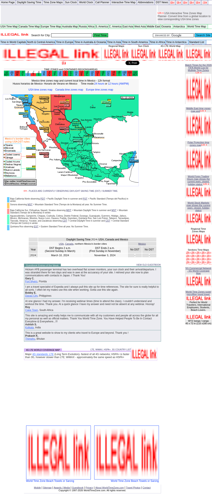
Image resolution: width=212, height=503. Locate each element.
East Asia (127, 26)
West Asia (140, 26)
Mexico (142, 244)
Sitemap (47, 487)
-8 (28, 72)
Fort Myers (31, 281)
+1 (76, 72)
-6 (38, 72)
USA (61, 244)
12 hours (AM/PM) (118, 83)
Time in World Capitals (13, 42)
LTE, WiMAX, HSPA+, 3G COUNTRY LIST (110, 349)
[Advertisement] (79, 14)
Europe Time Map (51, 26)
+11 (130, 72)
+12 (135, 72)
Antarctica (179, 26)
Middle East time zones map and (198, 109)
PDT (42, 198)
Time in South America (135, 42)
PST (85, 198)
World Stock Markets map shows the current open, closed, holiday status (198, 206)
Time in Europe (64, 42)
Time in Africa (157, 42)
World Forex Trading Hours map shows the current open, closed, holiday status (198, 180)
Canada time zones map (69, 89)
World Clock (86, 2)
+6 (103, 72)
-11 (11, 72)
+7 (108, 72)
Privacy (89, 487)
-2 (60, 72)
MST (29, 204)
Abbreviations (146, 2)
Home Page (8, 2)
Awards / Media (62, 487)
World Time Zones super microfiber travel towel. (198, 293)
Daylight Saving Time (29, 2)
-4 (49, 72)
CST (107, 220)
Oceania (166, 26)
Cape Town (31, 310)
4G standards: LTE (43, 354)
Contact (147, 487)
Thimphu (30, 338)
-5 (44, 72)
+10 (124, 72)
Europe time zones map (99, 89)
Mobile (37, 487)
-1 (65, 72)
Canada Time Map (29, 26)
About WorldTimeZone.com (109, 487)
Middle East (153, 26)
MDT (68, 210)
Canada (69, 244)
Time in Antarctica (177, 42)
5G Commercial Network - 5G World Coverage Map (198, 271)
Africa (91, 26)
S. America (102, 26)
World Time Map (197, 26)
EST (36, 226)
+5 (97, 72)
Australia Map (70, 26)
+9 (119, 72)
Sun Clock (71, 2)
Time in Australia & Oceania (90, 42)
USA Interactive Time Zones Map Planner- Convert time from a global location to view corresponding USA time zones (184, 16)
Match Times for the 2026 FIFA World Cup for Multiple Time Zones (198, 67)
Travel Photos (133, 487)
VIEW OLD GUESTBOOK (148, 265)
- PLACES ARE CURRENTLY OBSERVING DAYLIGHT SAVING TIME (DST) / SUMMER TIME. (71, 191)
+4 (92, 72)
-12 (6, 72)
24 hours (99, 83)
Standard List (197, 42)
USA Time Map (9, 26)
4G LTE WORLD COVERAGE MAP (43, 350)
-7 (33, 72)
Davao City (31, 295)
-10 (17, 72)
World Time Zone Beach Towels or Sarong (58, 479)
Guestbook (77, 487)
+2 (81, 72)
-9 (22, 72)
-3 (55, 72)
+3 (86, 72)
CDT (64, 220)
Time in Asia (114, 42)
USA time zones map (40, 89)
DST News (162, 2)
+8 (113, 72)
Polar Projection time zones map (198, 143)
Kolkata (29, 327)
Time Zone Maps (53, 2)
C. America (115, 26)
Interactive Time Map (123, 2)
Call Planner (102, 2)
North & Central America (41, 42)
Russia (83, 26)
